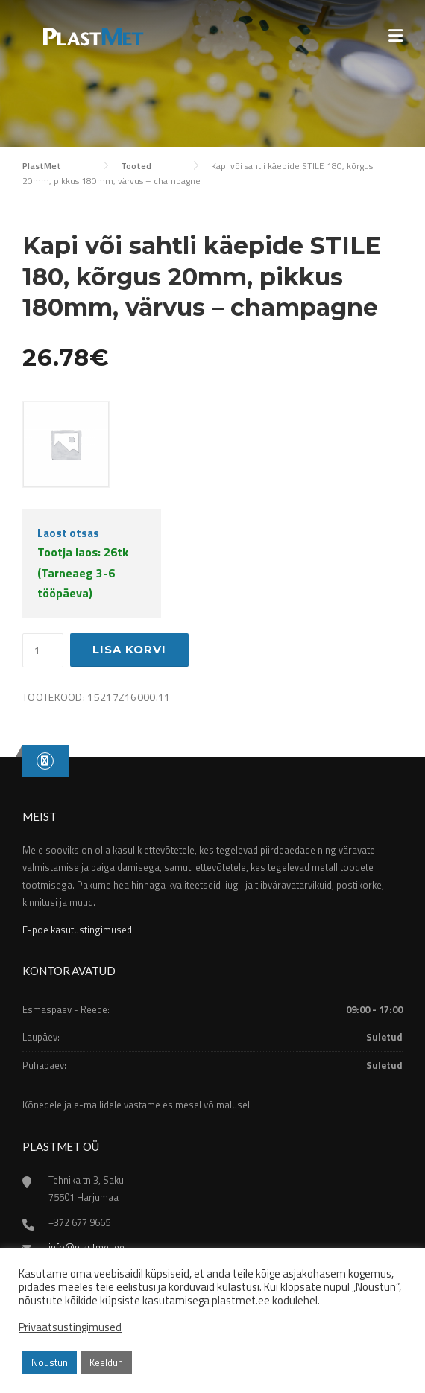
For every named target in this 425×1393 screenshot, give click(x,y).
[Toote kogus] (42, 650)
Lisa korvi (129, 649)
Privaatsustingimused (70, 1327)
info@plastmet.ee (86, 1247)
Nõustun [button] (49, 1362)
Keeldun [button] (106, 1362)
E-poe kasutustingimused (77, 929)
